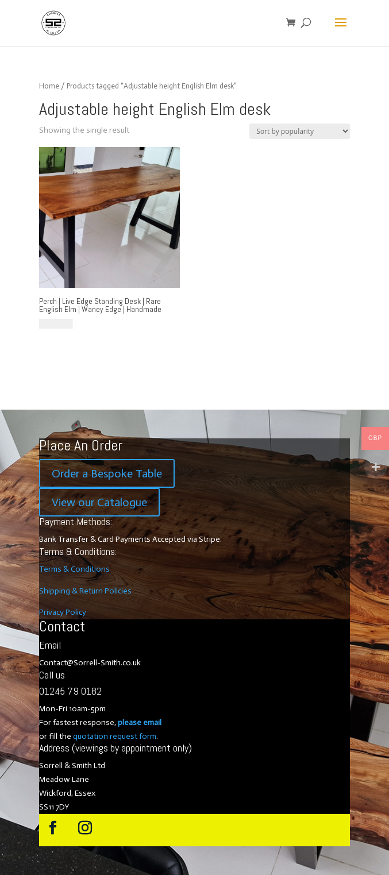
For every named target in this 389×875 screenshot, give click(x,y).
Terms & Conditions (74, 569)
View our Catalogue (99, 502)
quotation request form (114, 736)
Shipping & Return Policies (85, 591)
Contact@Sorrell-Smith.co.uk (90, 663)
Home (49, 86)
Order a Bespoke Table (107, 473)
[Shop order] (299, 131)
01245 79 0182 (70, 690)
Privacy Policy (62, 612)
